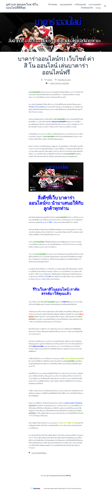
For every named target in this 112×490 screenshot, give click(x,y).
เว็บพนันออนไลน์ (87, 8)
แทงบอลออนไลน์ (66, 5)
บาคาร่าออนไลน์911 (39, 453)
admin (49, 80)
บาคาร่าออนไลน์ (95, 5)
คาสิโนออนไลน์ (80, 5)
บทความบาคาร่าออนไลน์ (59, 83)
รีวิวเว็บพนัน (52, 5)
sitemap (98, 8)
